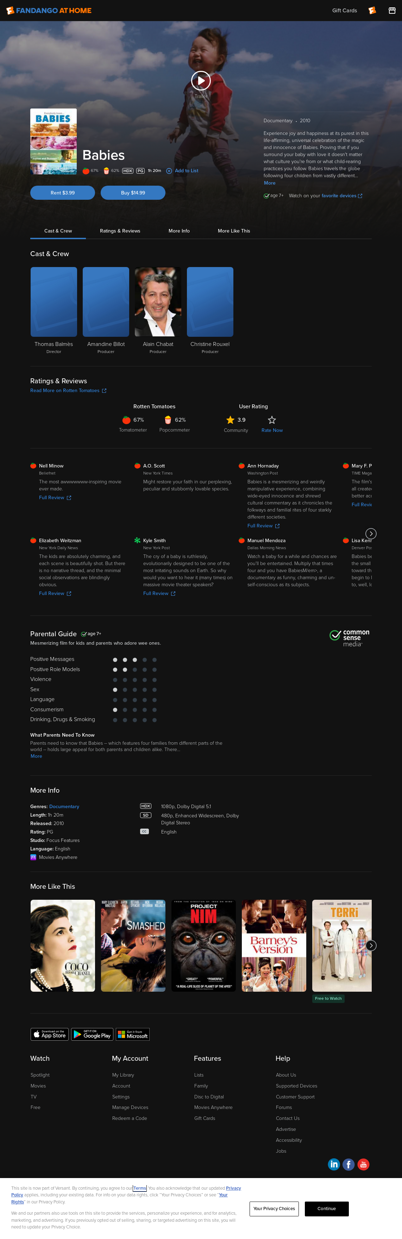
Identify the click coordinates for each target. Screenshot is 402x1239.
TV (34, 1097)
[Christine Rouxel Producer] (210, 311)
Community (236, 430)
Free (35, 1107)
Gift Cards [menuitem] (344, 10)
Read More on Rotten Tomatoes (68, 391)
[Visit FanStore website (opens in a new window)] (392, 10)
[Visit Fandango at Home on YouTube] (363, 1165)
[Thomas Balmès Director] (53, 311)
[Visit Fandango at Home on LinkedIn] (333, 1165)
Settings (121, 1097)
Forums (284, 1107)
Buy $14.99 (133, 193)
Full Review (55, 498)
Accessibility (289, 1140)
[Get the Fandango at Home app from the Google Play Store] (92, 1034)
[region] (201, 1208)
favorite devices (342, 196)
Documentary (64, 807)
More (270, 183)
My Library (123, 1075)
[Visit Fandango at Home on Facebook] (348, 1165)
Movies (38, 1086)
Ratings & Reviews (120, 231)
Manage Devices (130, 1107)
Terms (139, 1188)
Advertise (286, 1129)
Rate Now (272, 430)
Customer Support (295, 1097)
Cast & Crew (58, 231)
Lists (198, 1075)
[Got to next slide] (370, 534)
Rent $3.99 (63, 193)
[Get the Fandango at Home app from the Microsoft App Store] (132, 1034)
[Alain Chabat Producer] (158, 311)
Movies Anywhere (213, 1107)
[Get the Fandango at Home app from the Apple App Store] (49, 1034)
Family (201, 1086)
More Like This (234, 231)
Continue (327, 1209)
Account (121, 1086)
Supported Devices (296, 1086)
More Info (179, 231)
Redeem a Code (129, 1118)
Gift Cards (204, 1118)
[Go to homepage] (49, 10)
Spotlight (40, 1075)
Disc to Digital (209, 1097)
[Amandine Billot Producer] (106, 311)
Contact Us (288, 1118)
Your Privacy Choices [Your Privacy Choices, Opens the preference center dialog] (274, 1209)
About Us (286, 1075)
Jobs (281, 1151)
